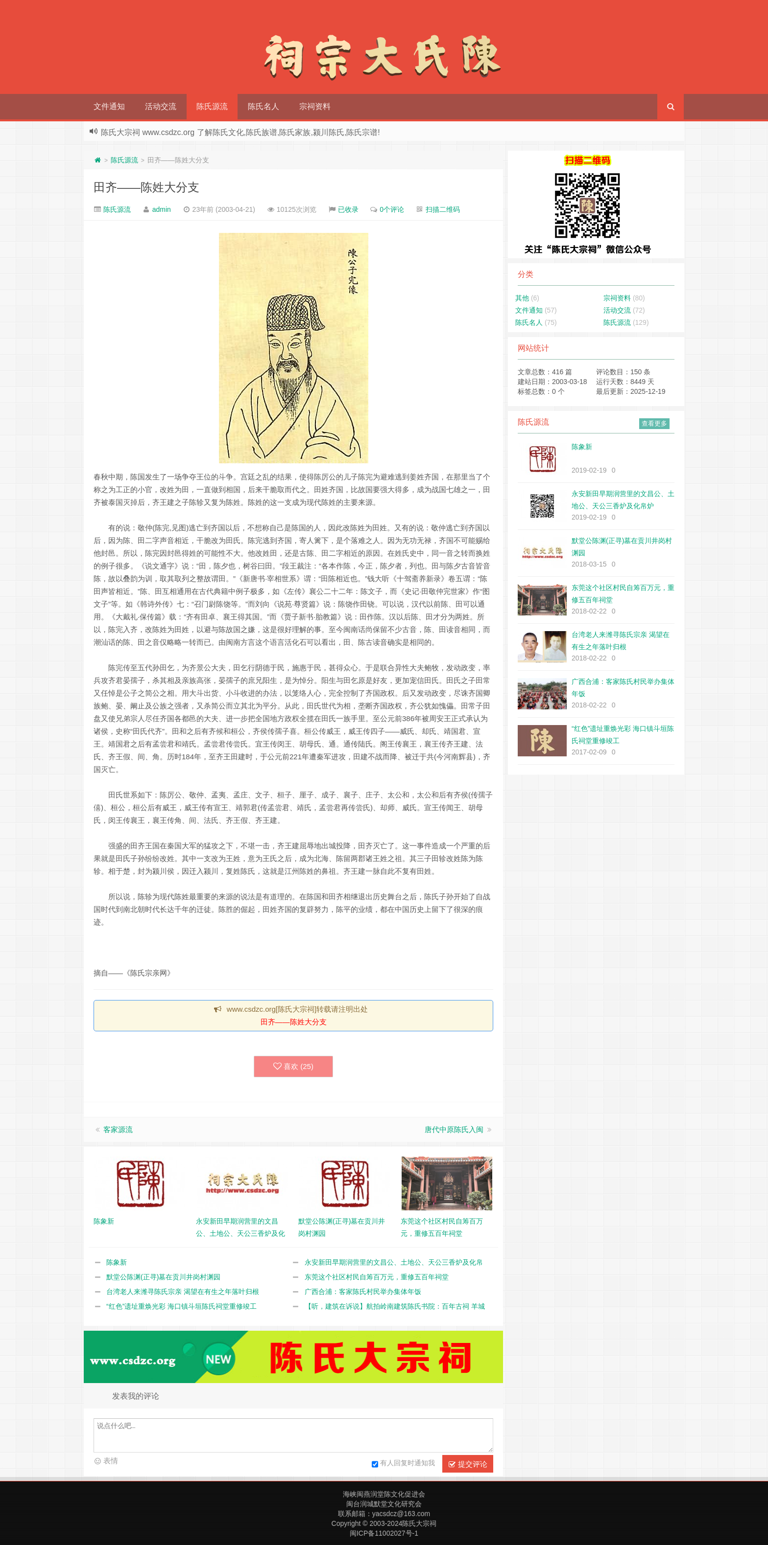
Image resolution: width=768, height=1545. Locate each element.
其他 (522, 298)
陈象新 (116, 1262)
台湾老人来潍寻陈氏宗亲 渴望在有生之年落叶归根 (182, 1291)
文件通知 (109, 106)
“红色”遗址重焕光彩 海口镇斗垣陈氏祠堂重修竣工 (181, 1306)
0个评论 (392, 209)
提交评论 (467, 1464)
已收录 (348, 209)
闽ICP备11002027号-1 (384, 1533)
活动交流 (160, 106)
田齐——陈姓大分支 (146, 187)
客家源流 (118, 1129)
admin (161, 209)
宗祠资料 (315, 106)
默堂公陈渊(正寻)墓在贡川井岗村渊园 (163, 1277)
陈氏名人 (263, 106)
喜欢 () (293, 1066)
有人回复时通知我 (403, 1464)
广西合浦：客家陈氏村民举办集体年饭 (363, 1291)
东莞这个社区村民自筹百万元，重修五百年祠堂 (377, 1277)
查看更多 (654, 423)
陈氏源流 (212, 106)
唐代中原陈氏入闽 (454, 1129)
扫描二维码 (443, 209)
